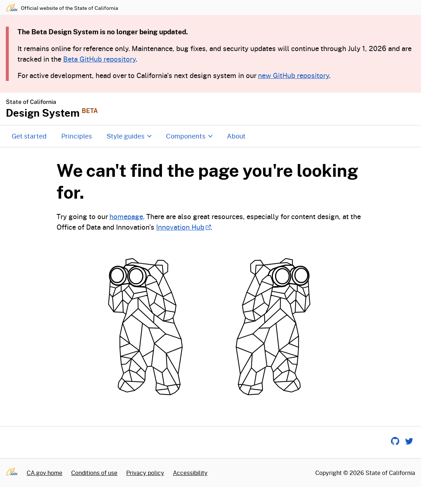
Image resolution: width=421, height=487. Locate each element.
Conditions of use (94, 472)
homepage (126, 216)
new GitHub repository (293, 75)
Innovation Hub (183, 227)
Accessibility (190, 472)
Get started (29, 136)
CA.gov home (44, 472)
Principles (76, 136)
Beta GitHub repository (99, 59)
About (236, 136)
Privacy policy (145, 472)
